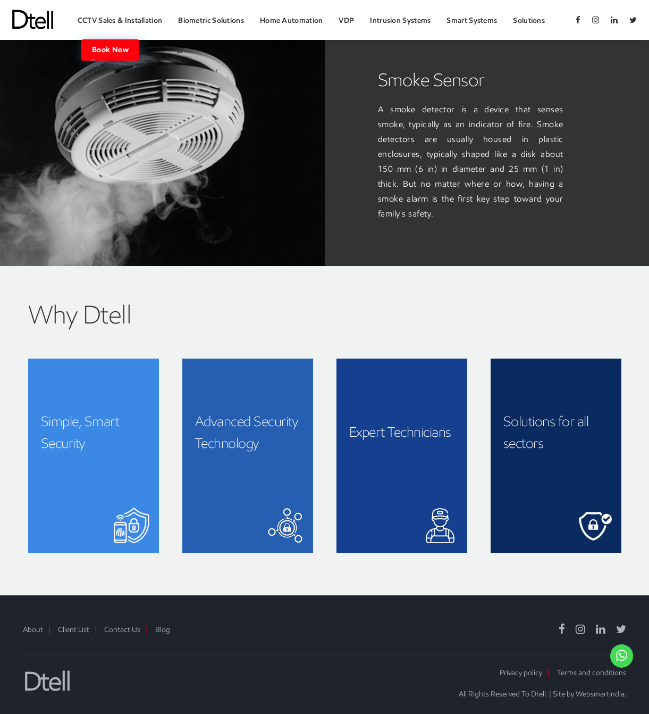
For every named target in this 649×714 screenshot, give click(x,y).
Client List (73, 629)
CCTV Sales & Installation (120, 20)
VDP (346, 20)
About (33, 629)
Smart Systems (471, 20)
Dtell (46, 682)
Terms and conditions (591, 672)
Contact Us (122, 629)
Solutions (529, 20)
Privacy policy (521, 672)
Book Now (110, 50)
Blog (162, 629)
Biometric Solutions (211, 20)
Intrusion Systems (400, 20)
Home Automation (291, 20)
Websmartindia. (601, 694)
